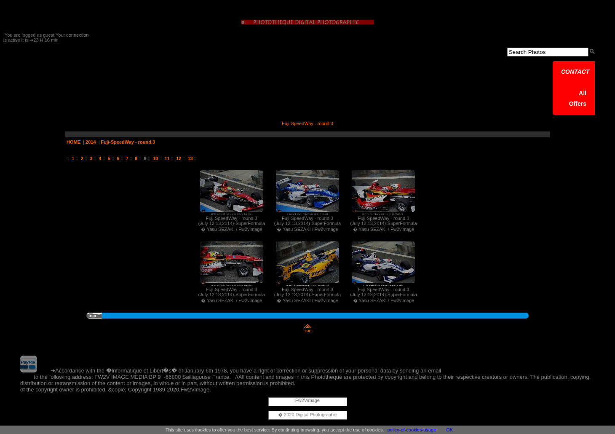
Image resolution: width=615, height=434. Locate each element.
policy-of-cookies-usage (412, 429)
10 (155, 158)
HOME (73, 142)
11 (166, 158)
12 (178, 158)
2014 (91, 142)
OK (449, 429)
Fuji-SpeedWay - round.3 (128, 142)
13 (190, 158)
